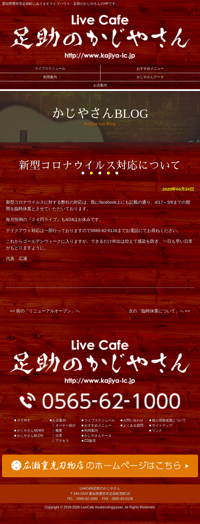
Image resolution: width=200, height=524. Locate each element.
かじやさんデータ (150, 77)
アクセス (62, 441)
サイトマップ (162, 425)
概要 (58, 431)
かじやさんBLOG (30, 436)
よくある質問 (133, 425)
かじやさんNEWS (30, 431)
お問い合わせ (133, 420)
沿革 (58, 436)
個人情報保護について (169, 420)
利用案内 (50, 77)
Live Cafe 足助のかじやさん (100, 36)
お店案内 (100, 85)
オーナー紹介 (65, 425)
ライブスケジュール (50, 69)
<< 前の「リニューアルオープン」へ (45, 310)
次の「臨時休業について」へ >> (159, 310)
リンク (157, 431)
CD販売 (90, 441)
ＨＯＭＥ (24, 420)
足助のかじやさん (100, 362)
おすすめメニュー (150, 69)
